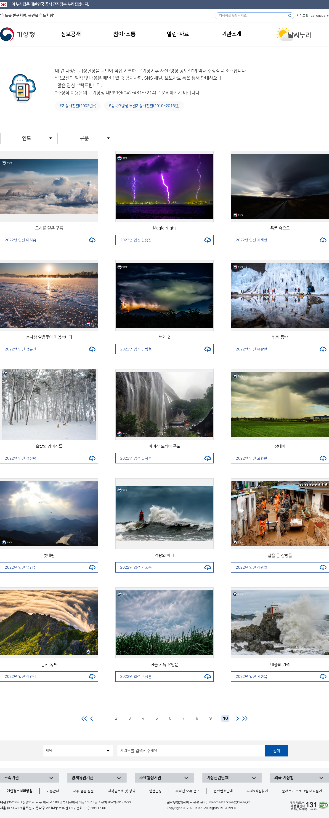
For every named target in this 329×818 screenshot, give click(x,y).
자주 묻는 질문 (83, 791)
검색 (276, 751)
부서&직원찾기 (257, 791)
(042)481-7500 (119, 802)
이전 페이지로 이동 (91, 718)
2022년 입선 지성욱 (281, 676)
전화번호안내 (223, 791)
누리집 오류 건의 (187, 791)
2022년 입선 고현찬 (281, 458)
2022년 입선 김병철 (165, 349)
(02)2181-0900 (94, 808)
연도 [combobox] (26, 138)
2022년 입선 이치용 (50, 240)
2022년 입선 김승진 (165, 240)
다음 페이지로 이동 (237, 718)
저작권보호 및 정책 (121, 791)
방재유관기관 (82, 778)
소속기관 (11, 778)
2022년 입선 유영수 (50, 567)
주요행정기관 (150, 778)
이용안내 (52, 791)
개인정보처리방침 (19, 791)
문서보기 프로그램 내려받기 (302, 791)
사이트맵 (302, 16)
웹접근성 (155, 791)
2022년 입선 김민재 (50, 676)
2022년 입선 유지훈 (165, 458)
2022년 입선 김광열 (281, 567)
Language (318, 16)
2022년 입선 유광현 (281, 349)
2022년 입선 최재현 (281, 240)
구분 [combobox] (84, 138)
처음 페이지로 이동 (84, 718)
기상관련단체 (217, 778)
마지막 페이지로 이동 (245, 718)
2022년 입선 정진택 (50, 458)
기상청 (17, 34)
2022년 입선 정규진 (50, 349)
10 (225, 718)
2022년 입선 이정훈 (165, 676)
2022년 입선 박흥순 (165, 567)
